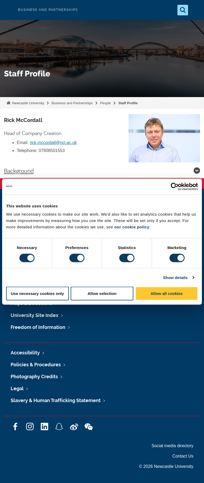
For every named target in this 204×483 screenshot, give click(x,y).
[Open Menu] (195, 10)
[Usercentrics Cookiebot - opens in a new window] (174, 186)
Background (102, 171)
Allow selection (101, 293)
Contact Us (182, 456)
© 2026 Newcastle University (166, 466)
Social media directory (172, 445)
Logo (8, 10)
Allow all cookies (167, 293)
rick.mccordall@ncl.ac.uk (53, 142)
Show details (175, 277)
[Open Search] (182, 10)
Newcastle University (27, 103)
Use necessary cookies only (37, 293)
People (105, 103)
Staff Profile (128, 103)
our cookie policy (131, 227)
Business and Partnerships (72, 103)
